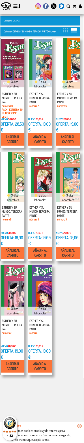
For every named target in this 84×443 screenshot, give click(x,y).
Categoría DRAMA (12, 20)
